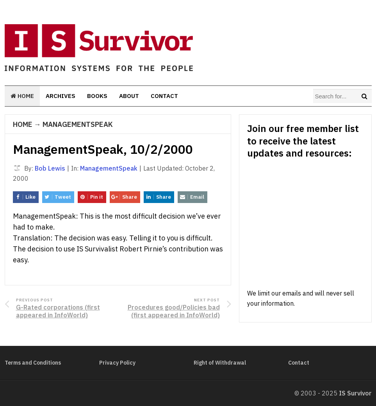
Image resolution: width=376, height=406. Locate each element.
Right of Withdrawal (220, 362)
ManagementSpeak (78, 124)
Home (22, 96)
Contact (164, 96)
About (129, 96)
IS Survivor (355, 393)
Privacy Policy (117, 362)
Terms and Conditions (33, 362)
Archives (60, 96)
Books (97, 96)
